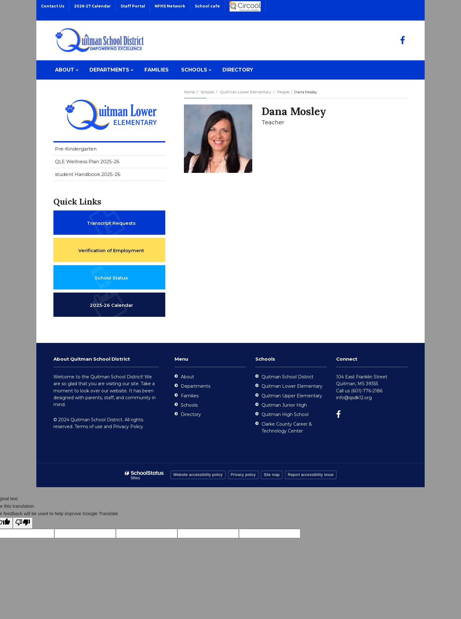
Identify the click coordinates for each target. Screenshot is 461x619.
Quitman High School (285, 414)
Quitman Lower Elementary (245, 92)
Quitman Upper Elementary (292, 396)
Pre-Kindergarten (76, 149)
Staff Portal (133, 6)
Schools (207, 92)
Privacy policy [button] (243, 475)
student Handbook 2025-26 (87, 174)
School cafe (207, 6)
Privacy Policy (128, 426)
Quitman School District (287, 377)
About (187, 377)
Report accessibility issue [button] (311, 475)
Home (189, 92)
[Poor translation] (23, 523)
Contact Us (52, 6)
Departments (195, 386)
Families (190, 396)
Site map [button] (272, 475)
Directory (191, 414)
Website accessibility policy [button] (198, 475)
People (283, 92)
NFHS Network (170, 6)
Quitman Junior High (284, 405)
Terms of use (89, 426)
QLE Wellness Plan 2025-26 (87, 161)
